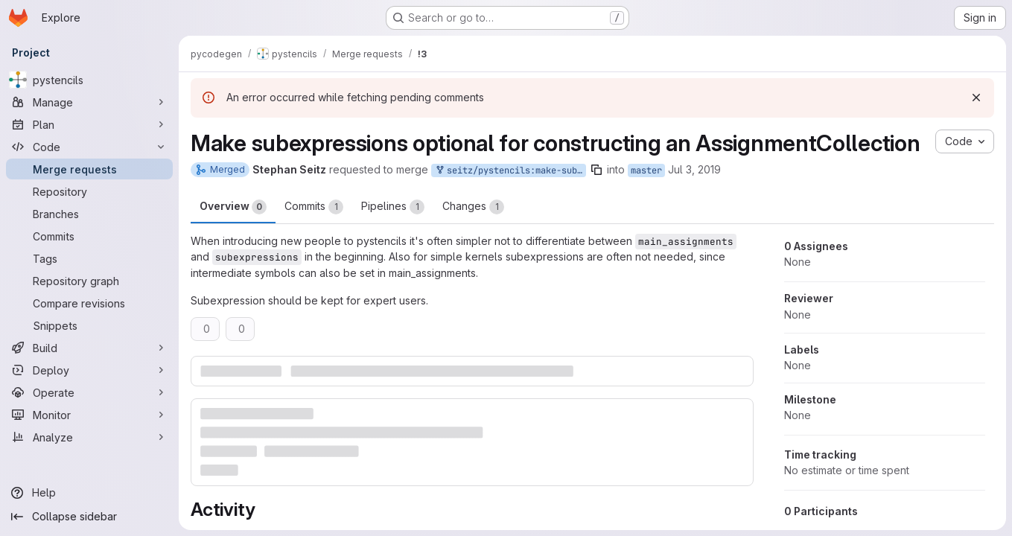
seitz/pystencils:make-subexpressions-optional (510, 171)
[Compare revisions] (89, 303)
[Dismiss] (976, 97)
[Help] (89, 492)
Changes (473, 207)
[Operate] (89, 392)
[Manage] (89, 102)
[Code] (89, 146)
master (646, 170)
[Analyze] (89, 437)
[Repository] (89, 191)
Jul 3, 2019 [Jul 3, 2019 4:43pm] (694, 169)
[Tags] (89, 258)
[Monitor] (89, 414)
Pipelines (392, 207)
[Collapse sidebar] (89, 516)
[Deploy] (89, 370)
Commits (313, 207)
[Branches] (89, 213)
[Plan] (89, 124)
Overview (233, 207)
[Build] (89, 347)
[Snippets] (89, 325)
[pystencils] (89, 79)
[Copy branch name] (596, 170)
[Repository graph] (89, 280)
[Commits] (89, 236)
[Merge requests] (89, 169)
